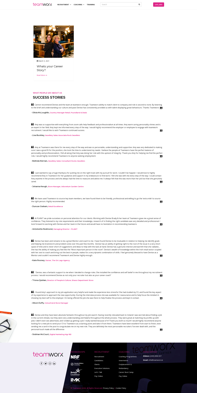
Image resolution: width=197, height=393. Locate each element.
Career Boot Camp (126, 372)
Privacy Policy (108, 388)
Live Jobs (158, 4)
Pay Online (98, 376)
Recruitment (99, 356)
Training (91, 4)
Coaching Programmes (128, 356)
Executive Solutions (102, 368)
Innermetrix (123, 360)
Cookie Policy (121, 388)
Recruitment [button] (64, 4)
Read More (42, 75)
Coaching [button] (79, 4)
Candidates (98, 360)
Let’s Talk (98, 372)
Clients (97, 364)
